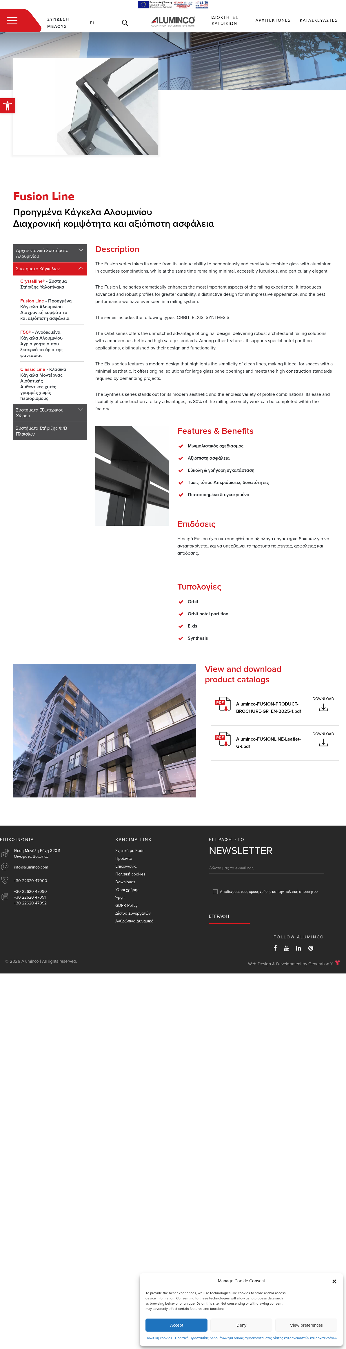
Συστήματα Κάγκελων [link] (38, 269)
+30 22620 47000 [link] (30, 880)
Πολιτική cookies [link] (158, 1338)
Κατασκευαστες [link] (319, 20)
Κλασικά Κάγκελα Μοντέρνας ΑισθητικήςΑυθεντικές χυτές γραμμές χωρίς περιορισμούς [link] (43, 384)
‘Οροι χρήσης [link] (127, 889)
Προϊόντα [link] (123, 858)
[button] (334, 1281)
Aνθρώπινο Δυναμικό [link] (134, 921)
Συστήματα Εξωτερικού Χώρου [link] (39, 413)
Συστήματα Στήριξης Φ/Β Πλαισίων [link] (41, 431)
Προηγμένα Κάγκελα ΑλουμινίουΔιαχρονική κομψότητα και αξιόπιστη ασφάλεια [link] (46, 309)
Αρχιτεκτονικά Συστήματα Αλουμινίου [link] (42, 253)
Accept (176, 1325)
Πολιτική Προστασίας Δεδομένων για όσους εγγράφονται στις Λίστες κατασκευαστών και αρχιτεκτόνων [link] (256, 1338)
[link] (7, 105)
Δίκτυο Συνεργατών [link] (133, 913)
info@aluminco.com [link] (31, 867)
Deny (241, 1325)
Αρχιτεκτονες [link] (273, 20)
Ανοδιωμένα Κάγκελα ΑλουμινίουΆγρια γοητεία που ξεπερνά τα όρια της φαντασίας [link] (41, 343)
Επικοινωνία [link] (125, 866)
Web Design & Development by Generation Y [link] (290, 964)
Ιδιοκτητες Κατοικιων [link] (224, 20)
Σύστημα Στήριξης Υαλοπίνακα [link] (43, 284)
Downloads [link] (125, 882)
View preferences (306, 1325)
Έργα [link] (120, 897)
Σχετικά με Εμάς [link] (129, 850)
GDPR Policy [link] (126, 905)
